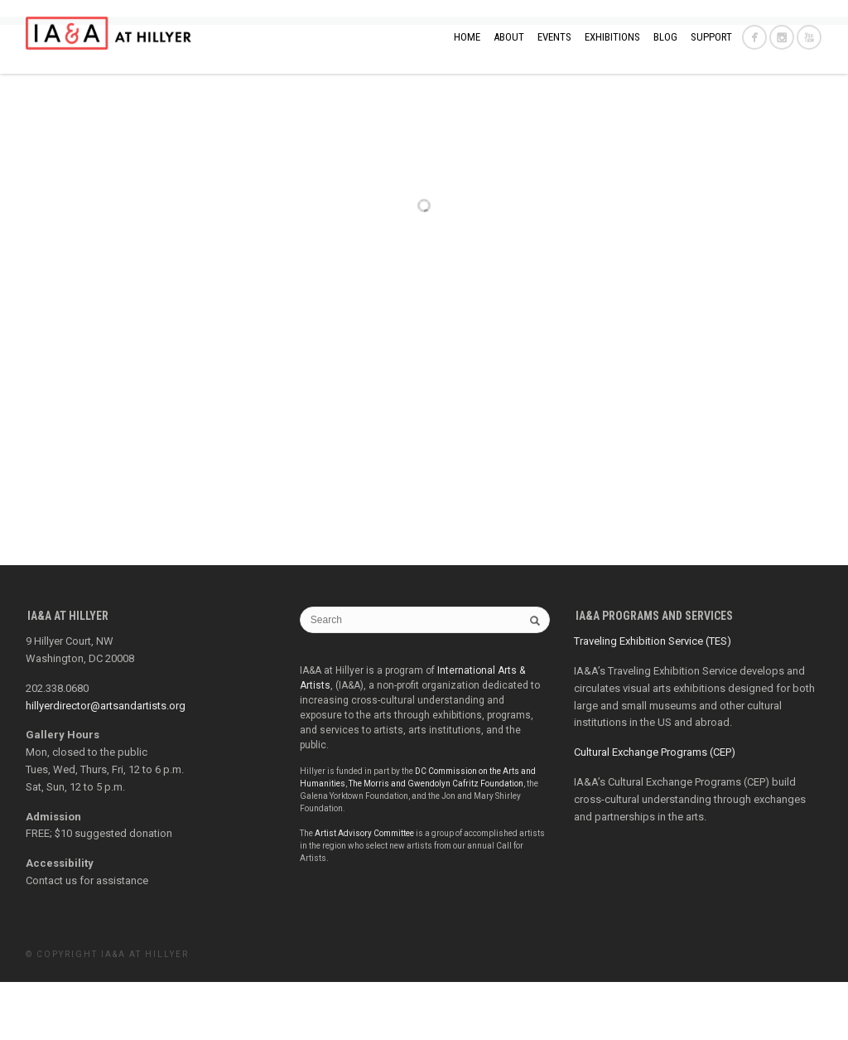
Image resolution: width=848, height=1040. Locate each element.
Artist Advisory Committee (364, 891)
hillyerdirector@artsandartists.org (106, 763)
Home (467, 37)
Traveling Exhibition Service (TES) (652, 699)
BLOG (665, 37)
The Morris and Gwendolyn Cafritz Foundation (436, 841)
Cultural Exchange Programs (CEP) (654, 810)
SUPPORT (711, 37)
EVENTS (554, 37)
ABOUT (509, 37)
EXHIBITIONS (612, 37)
